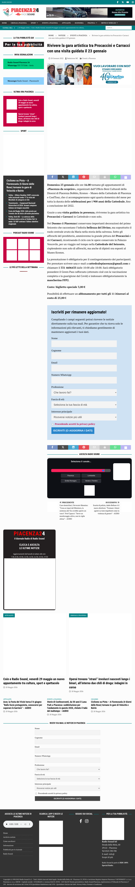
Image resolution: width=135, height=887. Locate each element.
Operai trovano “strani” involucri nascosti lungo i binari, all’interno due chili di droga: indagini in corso (99, 683)
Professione (57, 386)
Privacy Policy (82, 884)
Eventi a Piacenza (50, 23)
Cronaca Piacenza (19, 23)
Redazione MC (72, 58)
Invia (31, 65)
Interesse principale (61, 411)
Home (4, 23)
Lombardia (91, 476)
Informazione (8, 845)
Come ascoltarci (9, 841)
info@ (112, 854)
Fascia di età (57, 399)
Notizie (61, 35)
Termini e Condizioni (94, 884)
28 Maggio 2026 (12, 687)
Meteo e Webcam (108, 23)
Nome (54, 338)
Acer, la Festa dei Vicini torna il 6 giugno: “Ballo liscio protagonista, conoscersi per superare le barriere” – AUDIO (22, 704)
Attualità (66, 23)
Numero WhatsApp (61, 374)
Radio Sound (7, 2)
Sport (33, 23)
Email (54, 362)
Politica (91, 23)
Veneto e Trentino (91, 481)
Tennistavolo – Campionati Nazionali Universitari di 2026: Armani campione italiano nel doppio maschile (23, 205)
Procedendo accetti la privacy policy (75, 423)
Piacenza (71, 476)
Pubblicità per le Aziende (12, 849)
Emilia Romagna (70, 481)
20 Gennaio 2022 (57, 58)
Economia (79, 23)
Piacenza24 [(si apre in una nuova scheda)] (34, 81)
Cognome (56, 350)
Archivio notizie (9, 837)
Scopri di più (107, 857)
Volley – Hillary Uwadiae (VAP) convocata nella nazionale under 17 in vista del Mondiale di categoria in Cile (24, 197)
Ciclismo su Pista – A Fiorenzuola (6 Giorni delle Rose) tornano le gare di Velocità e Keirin (111, 704)
